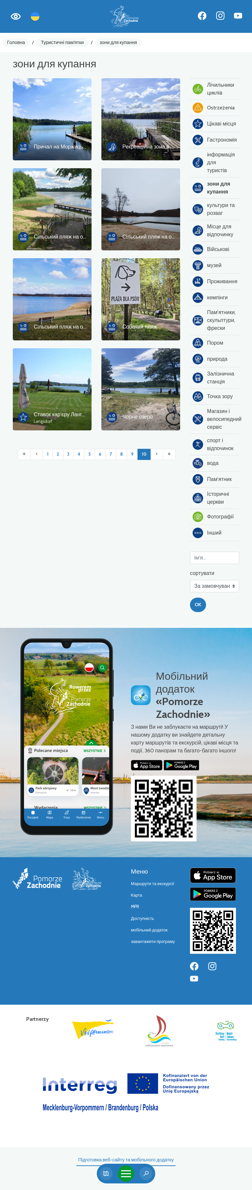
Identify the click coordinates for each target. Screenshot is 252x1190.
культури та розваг (214, 209)
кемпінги (210, 297)
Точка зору (213, 396)
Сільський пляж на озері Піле (69, 327)
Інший (207, 533)
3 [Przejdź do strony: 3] (68, 454)
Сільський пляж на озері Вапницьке (77, 237)
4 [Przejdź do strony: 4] (78, 454)
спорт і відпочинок (213, 444)
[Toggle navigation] (126, 1173)
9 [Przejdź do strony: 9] (132, 454)
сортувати (202, 573)
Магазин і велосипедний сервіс (216, 419)
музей (207, 265)
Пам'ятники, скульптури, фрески (214, 320)
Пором (208, 343)
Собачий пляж (139, 327)
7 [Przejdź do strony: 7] (111, 454)
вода (206, 463)
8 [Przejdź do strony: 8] (121, 454)
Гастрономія (215, 140)
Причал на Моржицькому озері (71, 147)
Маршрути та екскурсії (152, 883)
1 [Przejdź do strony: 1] (48, 454)
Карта (136, 895)
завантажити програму (153, 941)
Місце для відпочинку (213, 230)
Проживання (215, 281)
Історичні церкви (211, 498)
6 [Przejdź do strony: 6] (100, 454)
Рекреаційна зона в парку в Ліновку (165, 147)
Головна (16, 42)
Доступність (142, 918)
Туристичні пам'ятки (62, 42)
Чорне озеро (137, 417)
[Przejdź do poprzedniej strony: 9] (36, 454)
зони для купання (118, 42)
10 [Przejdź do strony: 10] (144, 454)
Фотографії (213, 517)
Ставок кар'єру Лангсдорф (66, 414)
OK (198, 604)
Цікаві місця (214, 124)
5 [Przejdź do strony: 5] (89, 454)
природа (210, 359)
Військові (211, 249)
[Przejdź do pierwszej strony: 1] (24, 454)
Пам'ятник (212, 479)
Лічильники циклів (213, 89)
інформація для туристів (214, 162)
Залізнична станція (213, 378)
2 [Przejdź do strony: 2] (58, 454)
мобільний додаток (149, 929)
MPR (135, 906)
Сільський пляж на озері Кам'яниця (164, 237)
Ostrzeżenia (214, 108)
